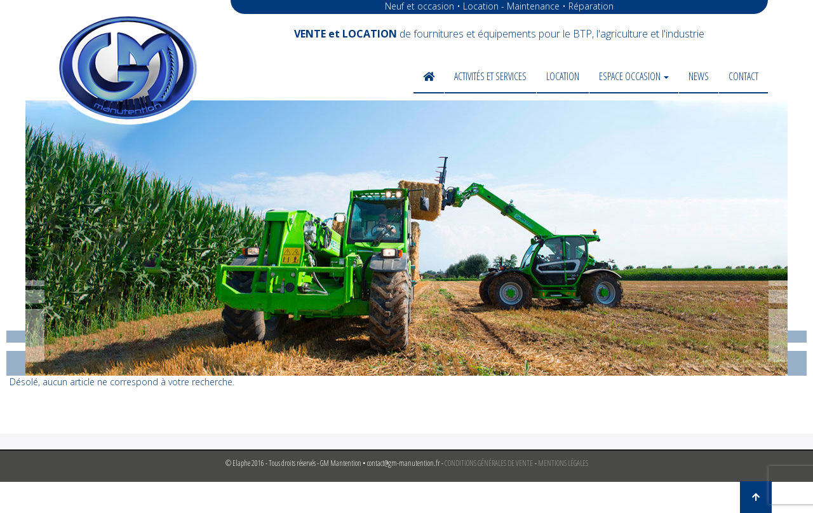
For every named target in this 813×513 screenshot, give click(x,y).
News (699, 76)
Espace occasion (634, 76)
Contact (743, 76)
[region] (406, 238)
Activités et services (490, 76)
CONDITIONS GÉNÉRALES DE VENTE (489, 463)
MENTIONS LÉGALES (563, 463)
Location (562, 76)
